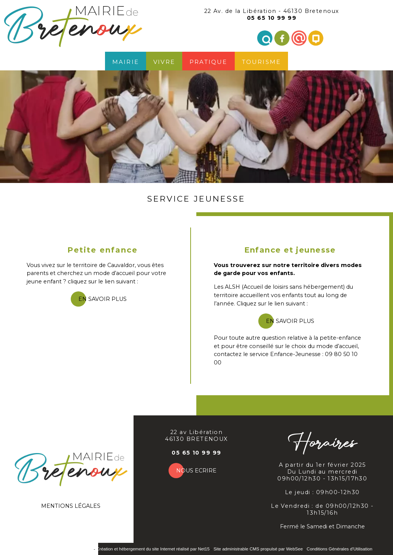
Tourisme (261, 61)
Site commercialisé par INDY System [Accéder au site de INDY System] (56, 549)
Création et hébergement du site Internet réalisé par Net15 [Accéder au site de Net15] (153, 549)
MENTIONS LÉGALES (70, 506)
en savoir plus (102, 299)
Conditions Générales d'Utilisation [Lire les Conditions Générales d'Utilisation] (339, 549)
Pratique (208, 61)
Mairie (125, 61)
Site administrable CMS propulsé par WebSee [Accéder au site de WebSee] (258, 549)
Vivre (164, 61)
